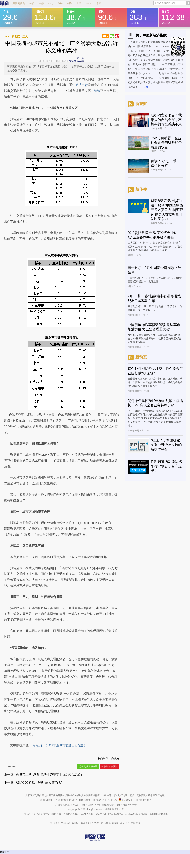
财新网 (72, 61)
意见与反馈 (97, 823)
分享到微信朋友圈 (88, 766)
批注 (7, 852)
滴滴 (97, 91)
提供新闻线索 (111, 823)
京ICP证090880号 (49, 800)
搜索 (2, 852)
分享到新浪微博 (109, 766)
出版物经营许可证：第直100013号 (119, 804)
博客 (98, 3)
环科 (69, 3)
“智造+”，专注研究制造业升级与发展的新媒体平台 (166, 444)
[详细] (146, 86)
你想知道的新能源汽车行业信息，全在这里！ (166, 466)
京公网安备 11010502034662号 (135, 800)
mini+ (88, 3)
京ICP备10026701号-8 (69, 800)
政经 (60, 3)
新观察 (141, 104)
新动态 (16, 36)
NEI (6, 36)
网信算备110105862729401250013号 (99, 800)
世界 (78, 3)
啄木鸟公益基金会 (81, 823)
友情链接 (135, 823)
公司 (50, 3)
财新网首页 (18, 3)
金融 (41, 3)
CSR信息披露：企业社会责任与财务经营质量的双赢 (166, 142)
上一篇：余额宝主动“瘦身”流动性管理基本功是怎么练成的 (43, 774)
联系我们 (124, 823)
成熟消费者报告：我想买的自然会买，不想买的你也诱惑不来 (166, 119)
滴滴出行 (82, 85)
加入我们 (65, 823)
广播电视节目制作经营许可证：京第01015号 (77, 804)
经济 (31, 3)
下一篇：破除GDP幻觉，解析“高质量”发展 (33, 782)
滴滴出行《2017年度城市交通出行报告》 (59, 745)
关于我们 (54, 823)
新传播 (141, 189)
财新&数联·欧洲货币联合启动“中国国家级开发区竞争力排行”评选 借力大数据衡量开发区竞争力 (167, 210)
